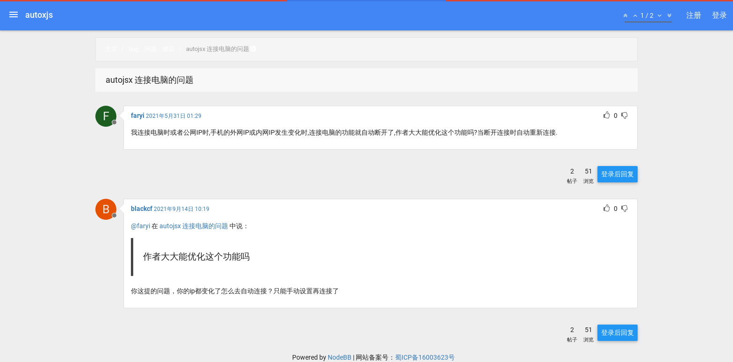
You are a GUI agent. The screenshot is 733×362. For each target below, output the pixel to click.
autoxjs (39, 15)
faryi (137, 115)
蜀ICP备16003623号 (425, 357)
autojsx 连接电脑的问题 (193, 226)
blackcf (141, 208)
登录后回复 (617, 174)
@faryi (140, 226)
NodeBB (340, 357)
